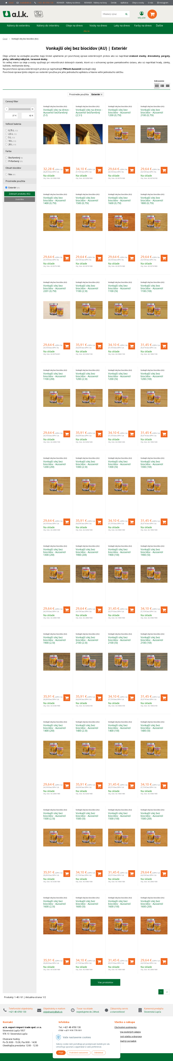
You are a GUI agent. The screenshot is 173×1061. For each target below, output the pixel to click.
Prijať (61, 1053)
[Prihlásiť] (142, 14)
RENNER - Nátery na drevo (68, 2)
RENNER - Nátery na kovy (95, 2)
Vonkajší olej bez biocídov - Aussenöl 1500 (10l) (119, 816)
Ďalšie (161, 25)
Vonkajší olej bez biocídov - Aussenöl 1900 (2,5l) (54, 640)
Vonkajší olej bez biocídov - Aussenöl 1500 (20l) (152, 816)
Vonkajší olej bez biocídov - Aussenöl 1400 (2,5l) (87, 728)
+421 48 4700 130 (45, 2)
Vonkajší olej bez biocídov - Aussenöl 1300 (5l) (119, 464)
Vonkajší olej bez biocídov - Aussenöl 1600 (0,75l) (119, 200)
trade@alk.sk (25, 2)
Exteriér (14, 187)
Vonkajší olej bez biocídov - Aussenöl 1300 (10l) (152, 464)
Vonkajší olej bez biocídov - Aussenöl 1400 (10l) (119, 728)
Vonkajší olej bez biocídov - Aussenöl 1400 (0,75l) (54, 200)
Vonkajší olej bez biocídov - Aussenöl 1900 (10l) (119, 552)
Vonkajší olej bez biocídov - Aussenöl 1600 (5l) (87, 903)
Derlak (114, 2)
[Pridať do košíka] (66, 170)
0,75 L (13, 130)
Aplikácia (124, 2)
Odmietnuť (98, 1053)
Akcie (87, 31)
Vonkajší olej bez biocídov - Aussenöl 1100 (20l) (54, 376)
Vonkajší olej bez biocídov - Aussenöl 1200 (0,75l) (119, 112)
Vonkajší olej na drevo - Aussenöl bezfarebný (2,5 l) (89, 112)
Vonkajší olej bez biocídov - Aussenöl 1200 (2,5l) (87, 376)
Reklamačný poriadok (125, 1041)
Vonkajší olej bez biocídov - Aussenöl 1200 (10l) (152, 376)
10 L (12, 140)
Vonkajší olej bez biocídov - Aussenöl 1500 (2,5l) (54, 816)
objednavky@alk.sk (52, 1011)
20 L (12, 144)
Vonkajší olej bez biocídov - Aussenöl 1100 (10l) (152, 288)
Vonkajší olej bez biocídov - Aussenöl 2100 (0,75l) (152, 112)
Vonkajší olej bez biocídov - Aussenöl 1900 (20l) (87, 552)
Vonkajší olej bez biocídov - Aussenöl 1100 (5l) (119, 288)
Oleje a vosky (138, 2)
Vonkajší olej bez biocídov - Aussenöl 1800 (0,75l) (152, 200)
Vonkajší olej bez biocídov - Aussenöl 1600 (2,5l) (54, 903)
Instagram (162, 2)
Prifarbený (15, 161)
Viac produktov (105, 982)
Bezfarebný (15, 157)
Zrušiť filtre (19, 199)
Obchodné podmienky (125, 1027)
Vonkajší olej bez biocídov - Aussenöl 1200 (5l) (119, 376)
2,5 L (12, 133)
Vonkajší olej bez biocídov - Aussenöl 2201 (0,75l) (54, 288)
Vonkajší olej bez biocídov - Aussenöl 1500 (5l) (87, 816)
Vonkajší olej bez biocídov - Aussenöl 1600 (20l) (152, 903)
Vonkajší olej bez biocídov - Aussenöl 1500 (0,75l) (87, 200)
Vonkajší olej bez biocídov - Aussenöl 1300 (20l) (54, 552)
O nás (150, 2)
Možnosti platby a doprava (128, 1036)
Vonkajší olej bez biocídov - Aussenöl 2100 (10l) (152, 640)
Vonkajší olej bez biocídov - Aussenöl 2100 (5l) (119, 640)
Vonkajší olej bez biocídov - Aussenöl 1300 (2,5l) (87, 464)
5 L (11, 137)
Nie (11, 174)
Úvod (11, 2)
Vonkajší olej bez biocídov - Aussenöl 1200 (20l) (54, 464)
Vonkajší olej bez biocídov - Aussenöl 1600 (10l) (119, 903)
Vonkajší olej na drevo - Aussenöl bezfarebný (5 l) (56, 112)
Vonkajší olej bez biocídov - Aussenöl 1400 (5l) (152, 728)
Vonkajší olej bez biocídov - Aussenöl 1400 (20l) (54, 728)
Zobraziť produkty (19, 194)
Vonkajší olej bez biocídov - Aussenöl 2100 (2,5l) (87, 640)
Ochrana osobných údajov (127, 1031)
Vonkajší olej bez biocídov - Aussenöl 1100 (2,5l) (87, 288)
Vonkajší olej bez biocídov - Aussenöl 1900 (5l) (152, 552)
